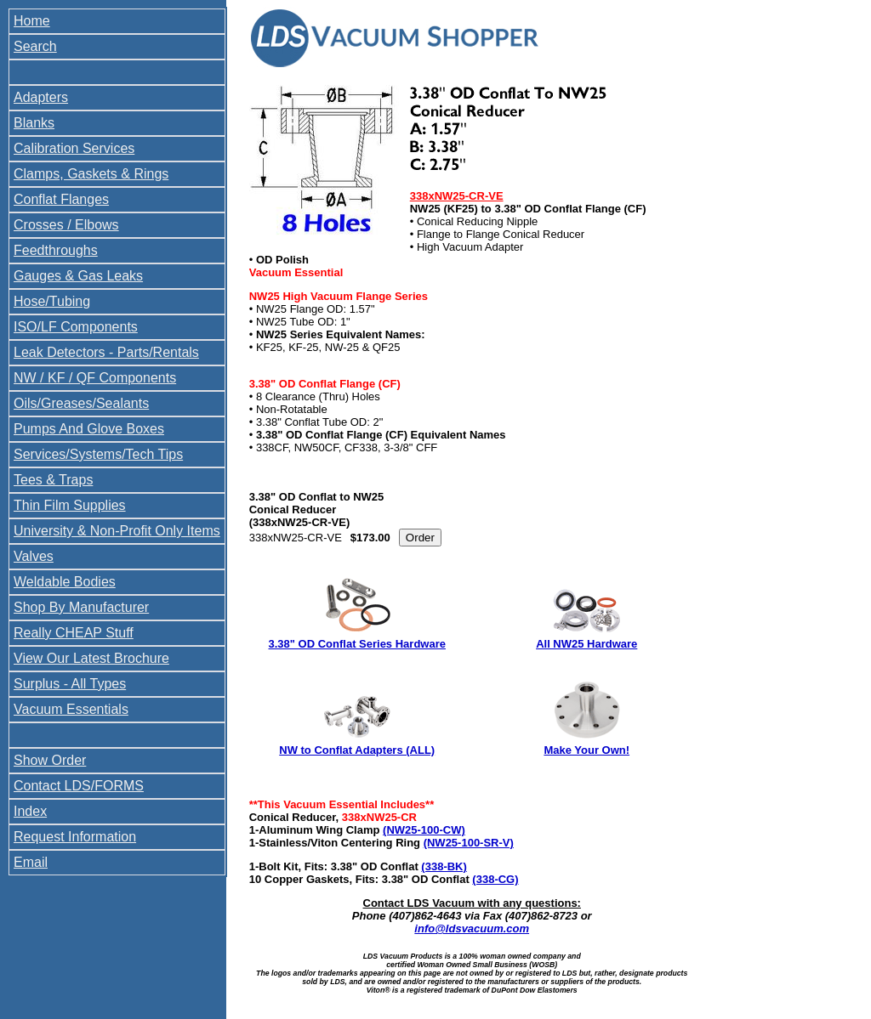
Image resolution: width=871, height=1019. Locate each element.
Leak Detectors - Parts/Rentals (106, 352)
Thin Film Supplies (70, 505)
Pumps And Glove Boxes (89, 429)
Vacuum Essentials (71, 709)
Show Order (50, 760)
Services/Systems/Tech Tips (98, 454)
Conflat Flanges (61, 199)
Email (31, 862)
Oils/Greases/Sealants (81, 403)
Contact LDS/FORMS (79, 785)
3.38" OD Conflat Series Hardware (357, 643)
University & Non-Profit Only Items (117, 531)
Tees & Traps (53, 480)
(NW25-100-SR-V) (469, 842)
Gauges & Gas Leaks (78, 276)
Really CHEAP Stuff (74, 633)
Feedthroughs (56, 250)
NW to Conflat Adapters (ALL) (357, 750)
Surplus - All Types (70, 684)
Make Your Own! (586, 750)
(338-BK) (443, 866)
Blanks (34, 123)
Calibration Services (74, 148)
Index (30, 811)
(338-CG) (495, 879)
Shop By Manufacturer (81, 607)
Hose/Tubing (52, 301)
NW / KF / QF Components (95, 378)
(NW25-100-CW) (424, 830)
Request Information (75, 836)
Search (35, 46)
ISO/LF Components (76, 327)
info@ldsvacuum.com (471, 928)
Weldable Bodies (65, 582)
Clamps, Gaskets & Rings (91, 174)
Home (32, 21)
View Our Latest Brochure (91, 658)
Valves (34, 556)
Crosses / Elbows (66, 225)
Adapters (41, 97)
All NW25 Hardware (586, 643)
